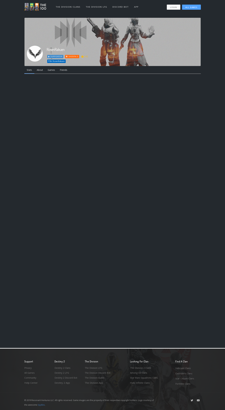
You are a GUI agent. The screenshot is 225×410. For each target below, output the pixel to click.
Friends (66, 70)
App (137, 6)
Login (173, 6)
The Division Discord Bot (98, 373)
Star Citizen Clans (184, 378)
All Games (191, 6)
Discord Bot (121, 6)
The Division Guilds (95, 378)
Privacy (28, 368)
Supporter (55, 56)
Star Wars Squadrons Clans (144, 378)
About (41, 70)
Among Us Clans (139, 373)
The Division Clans (68, 6)
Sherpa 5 (72, 56)
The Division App (94, 383)
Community (30, 378)
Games (53, 70)
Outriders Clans (183, 373)
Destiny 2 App (62, 383)
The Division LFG (96, 6)
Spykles (41, 404)
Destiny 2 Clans (63, 368)
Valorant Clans (183, 368)
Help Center (31, 383)
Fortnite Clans (182, 383)
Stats (30, 70)
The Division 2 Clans (141, 368)
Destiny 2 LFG (62, 373)
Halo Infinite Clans (140, 383)
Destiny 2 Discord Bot (67, 378)
